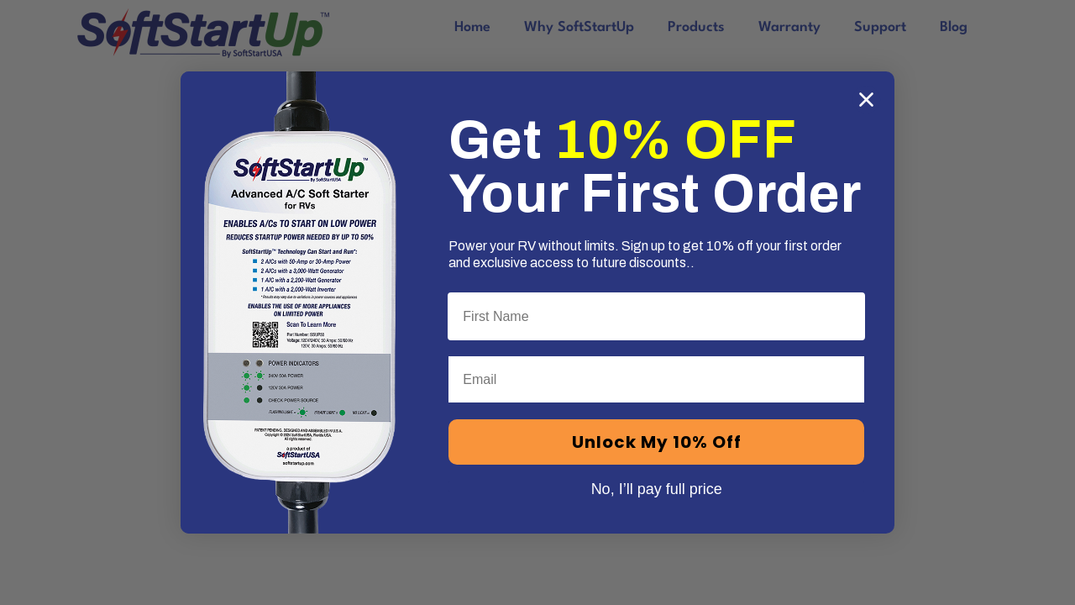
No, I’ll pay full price (656, 486)
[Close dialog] (866, 99)
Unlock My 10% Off (657, 442)
